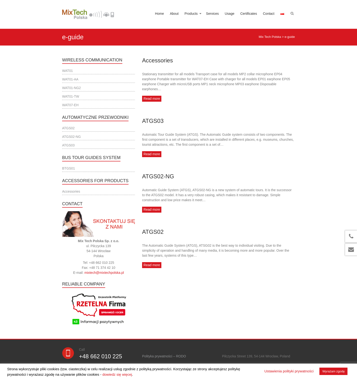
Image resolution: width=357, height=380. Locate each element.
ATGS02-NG (158, 176)
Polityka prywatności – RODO (164, 356)
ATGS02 (153, 232)
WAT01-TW (70, 96)
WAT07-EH (70, 105)
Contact (268, 13)
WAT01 (67, 71)
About (174, 13)
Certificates (248, 13)
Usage (229, 13)
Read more (152, 98)
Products (191, 13)
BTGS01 (68, 168)
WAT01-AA (70, 79)
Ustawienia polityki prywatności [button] (289, 371)
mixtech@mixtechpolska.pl (104, 273)
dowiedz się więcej (117, 374)
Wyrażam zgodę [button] (333, 371)
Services (212, 13)
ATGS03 (153, 121)
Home (159, 13)
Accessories (157, 60)
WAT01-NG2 (71, 88)
